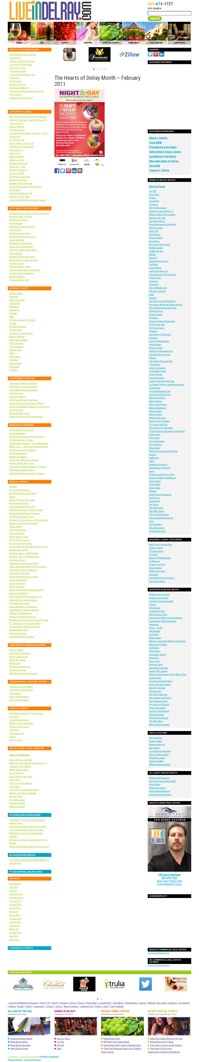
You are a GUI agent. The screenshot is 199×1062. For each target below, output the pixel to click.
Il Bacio (152, 357)
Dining (43, 1003)
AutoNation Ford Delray (162, 156)
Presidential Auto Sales (163, 147)
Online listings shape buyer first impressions (29, 846)
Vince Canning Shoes (158, 718)
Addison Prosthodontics (20, 613)
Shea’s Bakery (155, 568)
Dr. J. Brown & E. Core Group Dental (25, 623)
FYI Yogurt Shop (156, 551)
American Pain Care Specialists (23, 600)
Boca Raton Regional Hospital (22, 493)
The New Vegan (156, 507)
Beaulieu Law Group (18, 180)
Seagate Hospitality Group (21, 98)
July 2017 (13, 890)
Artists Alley (154, 784)
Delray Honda (15, 230)
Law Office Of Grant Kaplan (21, 146)
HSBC (12, 353)
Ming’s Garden (155, 411)
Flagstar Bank (15, 350)
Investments (184, 1003)
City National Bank (17, 326)
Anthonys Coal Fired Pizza (161, 211)
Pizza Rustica (155, 444)
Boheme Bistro (156, 238)
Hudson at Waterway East (161, 351)
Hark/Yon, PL (15, 153)
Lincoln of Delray (16, 263)
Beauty (21, 1006)
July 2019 (13, 887)
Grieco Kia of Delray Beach (21, 246)
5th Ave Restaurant (158, 207)
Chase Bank (14, 303)
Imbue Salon (14, 779)
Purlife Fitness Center (19, 726)
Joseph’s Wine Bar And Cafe (161, 381)
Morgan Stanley (16, 650)
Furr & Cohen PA (16, 140)
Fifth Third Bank (16, 343)
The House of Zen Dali (159, 704)
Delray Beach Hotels (19, 1048)
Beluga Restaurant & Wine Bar (162, 224)
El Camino (153, 317)
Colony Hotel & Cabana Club (22, 74)
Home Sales (91, 1003)
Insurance (172, 1003)
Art (48, 1003)
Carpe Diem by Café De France (162, 274)
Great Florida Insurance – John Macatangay (28, 443)
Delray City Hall (16, 410)
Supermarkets (131, 1003)
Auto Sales (162, 1003)
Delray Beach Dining (19, 1042)
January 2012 (15, 922)
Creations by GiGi (157, 611)
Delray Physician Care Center (22, 500)
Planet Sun (154, 657)
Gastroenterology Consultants (23, 606)
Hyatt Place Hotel (17, 68)
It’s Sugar (153, 554)
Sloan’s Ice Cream (157, 571)
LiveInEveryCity (86, 1006)
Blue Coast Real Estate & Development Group (169, 872)
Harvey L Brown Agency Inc (21, 463)
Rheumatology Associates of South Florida (28, 620)
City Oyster (154, 194)
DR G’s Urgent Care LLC (19, 540)
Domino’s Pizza (156, 311)
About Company (71, 1006)
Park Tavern (154, 437)
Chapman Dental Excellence (21, 636)
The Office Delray (156, 511)
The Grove (153, 504)
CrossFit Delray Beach (19, 720)
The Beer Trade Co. (157, 221)
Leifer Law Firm (16, 123)
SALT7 (152, 461)
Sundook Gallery (156, 761)
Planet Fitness (15, 740)
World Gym (14, 730)
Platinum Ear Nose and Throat (22, 616)
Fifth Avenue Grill (156, 324)
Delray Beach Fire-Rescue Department (26, 416)
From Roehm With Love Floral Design (165, 618)
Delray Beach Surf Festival (161, 1042)
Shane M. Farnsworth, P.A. (21, 193)
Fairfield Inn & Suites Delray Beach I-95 (26, 91)
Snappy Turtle (155, 678)
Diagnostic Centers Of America (23, 570)
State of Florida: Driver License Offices (26, 403)
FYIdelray (153, 331)
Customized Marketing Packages (23, 1003)
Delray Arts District (157, 788)
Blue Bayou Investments (20, 666)
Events (55, 1003)
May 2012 (13, 911)
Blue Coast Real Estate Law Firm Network (28, 116)
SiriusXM (154, 165)
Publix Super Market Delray (21, 690)
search (155, 18)
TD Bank (13, 323)
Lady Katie (154, 634)
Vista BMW (155, 142)
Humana (13, 486)
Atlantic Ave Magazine (159, 778)
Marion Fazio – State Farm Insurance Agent (28, 446)
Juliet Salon (14, 786)
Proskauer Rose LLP (18, 163)
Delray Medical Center (19, 503)
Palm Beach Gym (16, 733)
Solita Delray (154, 488)
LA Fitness (14, 716)
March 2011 (14, 929)
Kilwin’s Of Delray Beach (160, 558)
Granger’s (153, 338)
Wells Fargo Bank (17, 300)
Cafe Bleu (153, 264)
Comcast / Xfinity (159, 170)
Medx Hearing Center (18, 536)
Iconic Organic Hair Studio (20, 776)
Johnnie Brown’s (156, 378)
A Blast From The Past (159, 594)
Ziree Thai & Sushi (157, 531)
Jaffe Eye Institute (17, 583)
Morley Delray (155, 638)
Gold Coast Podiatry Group (21, 516)
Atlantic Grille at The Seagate (162, 214)
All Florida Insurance (18, 453)
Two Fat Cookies (157, 581)
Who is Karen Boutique (159, 724)
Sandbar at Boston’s (158, 464)
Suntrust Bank (15, 293)
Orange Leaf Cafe (157, 564)
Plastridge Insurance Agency (22, 470)
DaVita (12, 496)
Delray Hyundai (15, 223)
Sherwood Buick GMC (19, 280)
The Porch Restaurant (159, 514)
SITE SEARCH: (155, 8)
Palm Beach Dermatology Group (23, 563)
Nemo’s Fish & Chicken (159, 421)
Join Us (58, 1006)
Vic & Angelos (155, 524)
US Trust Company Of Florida (22, 320)
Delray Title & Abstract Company (23, 460)
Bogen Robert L (16, 150)
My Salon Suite (16, 796)
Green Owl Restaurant (159, 341)
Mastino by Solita (157, 397)
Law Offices (118, 1003)
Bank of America (16, 336)
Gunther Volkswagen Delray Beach (24, 270)
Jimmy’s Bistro (155, 374)
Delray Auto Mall (16, 240)
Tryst (151, 521)
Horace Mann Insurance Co (21, 430)
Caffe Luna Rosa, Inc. (158, 271)
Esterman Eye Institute (19, 573)
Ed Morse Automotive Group (22, 256)
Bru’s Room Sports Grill (159, 244)
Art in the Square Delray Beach (162, 781)
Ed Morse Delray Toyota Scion (22, 236)
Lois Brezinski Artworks (160, 751)
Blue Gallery (154, 748)
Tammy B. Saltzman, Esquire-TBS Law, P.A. (28, 120)
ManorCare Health (17, 530)
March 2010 (14, 939)
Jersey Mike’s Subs (157, 371)
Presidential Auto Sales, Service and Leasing (29, 213)
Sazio (151, 471)
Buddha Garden (156, 247)
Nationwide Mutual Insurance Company (27, 473)
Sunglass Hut (155, 691)
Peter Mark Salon (17, 800)
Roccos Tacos (157, 186)
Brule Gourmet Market (19, 700)
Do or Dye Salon (16, 773)
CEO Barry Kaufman (170, 866)
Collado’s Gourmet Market (21, 686)
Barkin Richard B (16, 156)
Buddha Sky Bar (156, 251)
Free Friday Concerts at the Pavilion (166, 1045)
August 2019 (15, 883)
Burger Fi (153, 258)
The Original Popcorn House (161, 578)
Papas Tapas (155, 434)
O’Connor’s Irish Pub (158, 424)
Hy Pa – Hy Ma (155, 628)
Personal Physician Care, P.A (22, 506)
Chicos (152, 604)
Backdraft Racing (17, 276)
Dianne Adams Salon (18, 770)
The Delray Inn (15, 81)
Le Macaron (154, 561)
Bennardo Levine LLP (18, 170)
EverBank (13, 370)
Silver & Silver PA (16, 126)
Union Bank (14, 366)
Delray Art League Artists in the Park (166, 1038)
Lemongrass (154, 388)
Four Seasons (15, 94)
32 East (152, 198)
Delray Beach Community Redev (23, 386)
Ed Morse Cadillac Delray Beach (23, 250)
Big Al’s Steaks (156, 228)
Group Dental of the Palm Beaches (24, 626)
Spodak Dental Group (18, 630)
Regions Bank (15, 330)
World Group (14, 663)
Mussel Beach (155, 414)
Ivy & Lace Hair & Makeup (20, 783)
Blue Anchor (154, 234)
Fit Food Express (156, 328)
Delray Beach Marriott (19, 88)
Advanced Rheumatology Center (23, 576)
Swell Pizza (154, 498)
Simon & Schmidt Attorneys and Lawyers (27, 200)
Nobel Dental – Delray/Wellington (24, 610)
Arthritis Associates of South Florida (25, 510)
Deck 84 (152, 298)
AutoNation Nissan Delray (20, 243)
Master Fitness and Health (21, 723)
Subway (152, 491)
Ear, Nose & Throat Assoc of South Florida (28, 520)
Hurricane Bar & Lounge (159, 354)
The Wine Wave (156, 721)
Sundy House (15, 58)
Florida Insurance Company (21, 440)
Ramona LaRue (156, 664)
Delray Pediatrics (16, 586)
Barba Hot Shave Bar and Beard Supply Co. (28, 763)
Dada (151, 294)
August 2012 (15, 908)
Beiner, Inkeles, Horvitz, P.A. (21, 143)
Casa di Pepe (155, 278)
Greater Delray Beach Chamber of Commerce (29, 406)
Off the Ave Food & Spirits (161, 428)
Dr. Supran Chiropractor (19, 490)
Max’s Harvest (155, 401)
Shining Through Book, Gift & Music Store (167, 674)
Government (38, 1006)
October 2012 (15, 904)
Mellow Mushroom (157, 408)
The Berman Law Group (19, 176)
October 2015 (15, 901)
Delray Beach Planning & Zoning (23, 390)
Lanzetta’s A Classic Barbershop (24, 789)
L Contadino (154, 364)
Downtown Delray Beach (160, 794)
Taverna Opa (154, 501)
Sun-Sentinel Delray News (27, 871)
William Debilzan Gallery (159, 764)
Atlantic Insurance (17, 433)
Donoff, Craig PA (16, 173)
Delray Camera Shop (158, 614)
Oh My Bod (154, 648)
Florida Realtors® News (26, 815)
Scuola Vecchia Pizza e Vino (162, 474)
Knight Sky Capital (17, 660)
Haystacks (154, 624)
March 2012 (14, 915)
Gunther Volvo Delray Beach (21, 273)
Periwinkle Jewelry (157, 654)
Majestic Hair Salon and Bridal (22, 793)
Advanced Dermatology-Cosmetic (24, 513)
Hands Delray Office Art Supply (162, 621)
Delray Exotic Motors (18, 220)
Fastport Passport (17, 396)
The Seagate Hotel (17, 71)
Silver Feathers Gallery (159, 754)
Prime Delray (154, 448)
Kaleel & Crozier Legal (19, 196)
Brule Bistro (154, 241)
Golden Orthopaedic (18, 580)
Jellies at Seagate (157, 368)
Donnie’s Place (155, 314)
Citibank (13, 313)
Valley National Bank (18, 340)
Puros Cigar (154, 661)
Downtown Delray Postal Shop (23, 383)
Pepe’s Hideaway (156, 441)
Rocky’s (152, 454)
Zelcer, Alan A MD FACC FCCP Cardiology (27, 566)
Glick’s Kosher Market (19, 696)
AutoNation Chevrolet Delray (22, 226)
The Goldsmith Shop (158, 701)
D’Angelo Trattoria (157, 291)
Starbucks (153, 574)
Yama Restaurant (156, 528)
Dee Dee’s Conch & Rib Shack (162, 301)
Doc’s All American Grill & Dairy (163, 308)
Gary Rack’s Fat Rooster (160, 334)
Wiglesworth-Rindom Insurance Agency (27, 436)
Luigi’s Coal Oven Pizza (159, 394)
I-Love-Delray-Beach (23, 855)
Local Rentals (105, 1003)
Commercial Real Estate (158, 953)
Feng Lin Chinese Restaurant (162, 321)
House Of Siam (156, 348)
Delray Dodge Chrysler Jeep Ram (23, 260)
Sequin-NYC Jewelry (158, 671)
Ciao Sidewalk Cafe (158, 287)
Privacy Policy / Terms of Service (24, 1060)
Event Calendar (117, 1006)
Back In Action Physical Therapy (23, 523)
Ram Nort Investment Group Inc (23, 673)
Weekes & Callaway (18, 456)
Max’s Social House (158, 404)
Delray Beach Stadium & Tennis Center (26, 713)
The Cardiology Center (19, 603)
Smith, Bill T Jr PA (17, 166)
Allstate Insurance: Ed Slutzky (22, 450)
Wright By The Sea (17, 84)
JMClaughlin (154, 631)
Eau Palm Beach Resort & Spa (22, 54)
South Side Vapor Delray (160, 684)
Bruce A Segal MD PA (18, 593)
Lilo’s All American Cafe (159, 391)
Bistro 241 (153, 231)
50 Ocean (153, 204)
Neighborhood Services (19, 413)
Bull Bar (152, 254)
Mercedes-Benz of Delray (163, 161)
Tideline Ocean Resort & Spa (22, 61)
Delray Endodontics (18, 633)
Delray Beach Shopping (20, 1045)
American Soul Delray (158, 598)
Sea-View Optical (17, 560)
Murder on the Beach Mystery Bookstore (167, 641)
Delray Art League (157, 758)
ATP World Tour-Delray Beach (116, 1042)
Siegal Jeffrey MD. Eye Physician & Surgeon (28, 546)
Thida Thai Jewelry (157, 708)
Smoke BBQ (154, 484)
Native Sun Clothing (158, 644)
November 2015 (16, 897)
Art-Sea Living (155, 737)
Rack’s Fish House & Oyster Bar (163, 451)
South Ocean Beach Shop (160, 681)
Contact (49, 1006)
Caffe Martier (155, 268)
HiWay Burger (155, 344)
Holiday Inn (14, 78)
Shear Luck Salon (17, 806)
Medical (151, 1003)
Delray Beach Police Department (23, 400)
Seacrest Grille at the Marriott (162, 477)
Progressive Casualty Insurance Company (27, 466)
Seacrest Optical (16, 533)
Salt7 (59, 1048)
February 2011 (15, 932)
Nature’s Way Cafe (157, 418)
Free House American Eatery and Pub (165, 304)
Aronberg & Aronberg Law (20, 183)
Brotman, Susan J (17, 130)
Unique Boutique (156, 714)
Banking (12, 1006)
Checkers (153, 281)
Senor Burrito (155, 481)
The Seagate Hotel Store (160, 697)
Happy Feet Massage (19, 755)
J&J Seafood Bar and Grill (160, 361)
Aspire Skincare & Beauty (20, 760)
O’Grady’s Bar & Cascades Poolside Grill (167, 431)
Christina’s (154, 284)
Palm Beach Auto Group (20, 266)
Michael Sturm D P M (18, 550)
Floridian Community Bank (21, 333)
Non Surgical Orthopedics (20, 543)
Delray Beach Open (112, 1038)
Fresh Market (15, 693)
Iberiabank (14, 306)
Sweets (142, 1003)
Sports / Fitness (77, 1003)
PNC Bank (13, 296)
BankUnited (14, 310)
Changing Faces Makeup (20, 766)
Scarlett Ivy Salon (17, 803)
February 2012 (15, 918)
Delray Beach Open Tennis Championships (122, 1045)
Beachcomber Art (157, 744)
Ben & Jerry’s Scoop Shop (160, 544)
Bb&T (11, 316)
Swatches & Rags (157, 688)
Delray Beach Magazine (159, 791)
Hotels (28, 1006)
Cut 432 (152, 191)
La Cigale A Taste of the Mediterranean (166, 384)
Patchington (154, 651)
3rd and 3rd (154, 201)
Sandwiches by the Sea (159, 468)
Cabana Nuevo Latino (159, 261)
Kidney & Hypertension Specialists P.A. (26, 590)
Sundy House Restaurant (160, 494)
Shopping (64, 1003)
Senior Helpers (15, 526)
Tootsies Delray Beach (159, 711)
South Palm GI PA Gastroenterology (25, 596)
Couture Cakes (156, 547)
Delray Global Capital (18, 656)
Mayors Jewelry (158, 138)
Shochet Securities (17, 670)
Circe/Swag (154, 608)
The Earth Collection (158, 694)
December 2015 (16, 894)
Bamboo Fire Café (157, 218)
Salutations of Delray (158, 668)
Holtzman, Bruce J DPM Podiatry (23, 553)
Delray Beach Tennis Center (165, 151)
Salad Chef (154, 458)
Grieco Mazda (15, 253)
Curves (12, 736)
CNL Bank (13, 360)
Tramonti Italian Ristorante (161, 518)
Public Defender (16, 393)
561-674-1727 (169, 869)
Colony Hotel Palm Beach (20, 64)
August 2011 (15, 925)
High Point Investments (19, 653)
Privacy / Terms (102, 1006)
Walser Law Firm (16, 160)
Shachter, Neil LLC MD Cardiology (24, 556)
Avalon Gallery (155, 741)
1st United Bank (16, 346)
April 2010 (13, 936)
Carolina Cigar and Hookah (161, 601)
